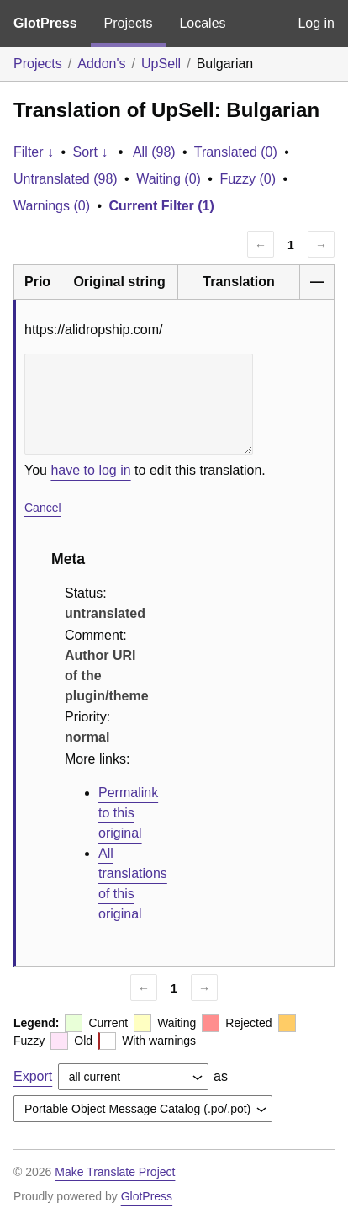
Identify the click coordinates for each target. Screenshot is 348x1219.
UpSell (161, 63)
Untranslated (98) (65, 179)
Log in (316, 23)
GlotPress (45, 23)
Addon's (101, 63)
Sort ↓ (90, 152)
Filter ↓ (33, 152)
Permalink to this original (128, 812)
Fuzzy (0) (247, 179)
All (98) (154, 152)
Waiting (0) (168, 179)
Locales (202, 23)
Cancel (42, 507)
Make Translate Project (115, 1172)
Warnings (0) (51, 206)
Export (32, 1076)
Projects (128, 23)
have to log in (90, 470)
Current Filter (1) (161, 206)
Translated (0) (235, 152)
